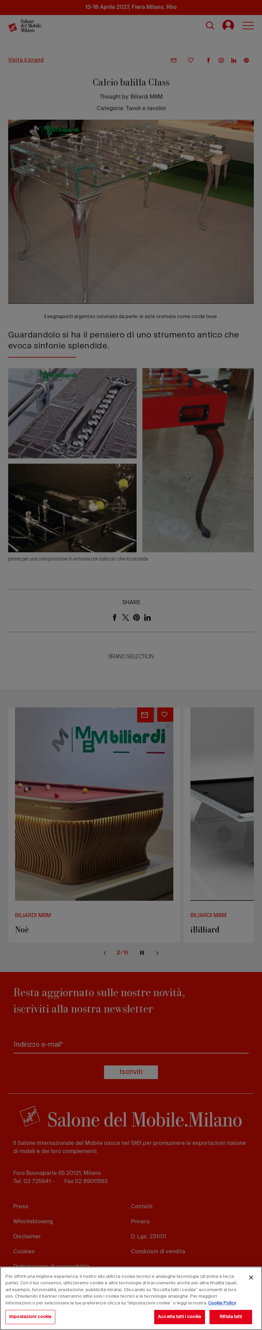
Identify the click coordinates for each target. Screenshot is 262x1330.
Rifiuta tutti (231, 1317)
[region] (131, 1298)
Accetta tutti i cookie (179, 1317)
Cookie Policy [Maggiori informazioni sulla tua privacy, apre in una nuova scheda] (222, 1303)
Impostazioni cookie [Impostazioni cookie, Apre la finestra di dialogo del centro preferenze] (30, 1317)
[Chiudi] (251, 1277)
